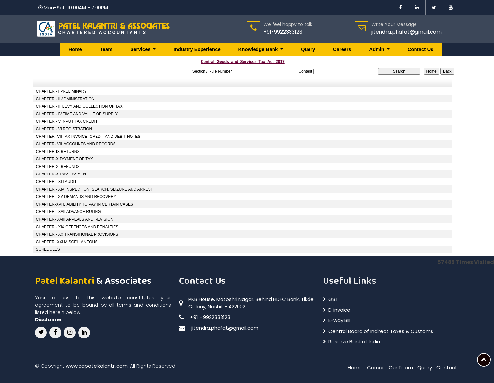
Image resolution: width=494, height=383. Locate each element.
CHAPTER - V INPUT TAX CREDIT (66, 121)
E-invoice (339, 309)
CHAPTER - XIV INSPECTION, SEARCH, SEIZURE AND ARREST (94, 189)
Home (75, 49)
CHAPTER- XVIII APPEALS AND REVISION (74, 219)
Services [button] (141, 49)
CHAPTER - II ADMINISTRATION (65, 99)
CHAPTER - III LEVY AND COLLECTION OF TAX (79, 106)
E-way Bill (339, 320)
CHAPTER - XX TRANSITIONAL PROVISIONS (77, 234)
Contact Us (420, 49)
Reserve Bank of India (354, 341)
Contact (446, 367)
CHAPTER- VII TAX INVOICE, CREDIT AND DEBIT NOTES (88, 136)
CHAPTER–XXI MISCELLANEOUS (66, 242)
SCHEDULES (48, 249)
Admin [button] (377, 49)
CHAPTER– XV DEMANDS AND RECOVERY (76, 196)
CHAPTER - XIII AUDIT (56, 181)
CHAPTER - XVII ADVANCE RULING (68, 212)
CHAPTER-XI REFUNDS (57, 166)
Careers (342, 49)
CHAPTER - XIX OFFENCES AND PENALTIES (77, 227)
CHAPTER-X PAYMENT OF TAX (64, 159)
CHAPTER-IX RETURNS (57, 151)
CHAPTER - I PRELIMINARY (61, 91)
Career (375, 367)
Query (308, 49)
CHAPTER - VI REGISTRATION (64, 129)
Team (106, 49)
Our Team (401, 367)
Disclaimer (49, 319)
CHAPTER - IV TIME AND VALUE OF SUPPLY (77, 114)
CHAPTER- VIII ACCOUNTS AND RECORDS (75, 144)
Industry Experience (196, 49)
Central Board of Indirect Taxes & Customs (380, 331)
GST (333, 299)
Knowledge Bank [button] (258, 49)
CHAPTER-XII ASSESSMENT (62, 174)
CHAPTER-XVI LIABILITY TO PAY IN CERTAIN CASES (84, 204)
